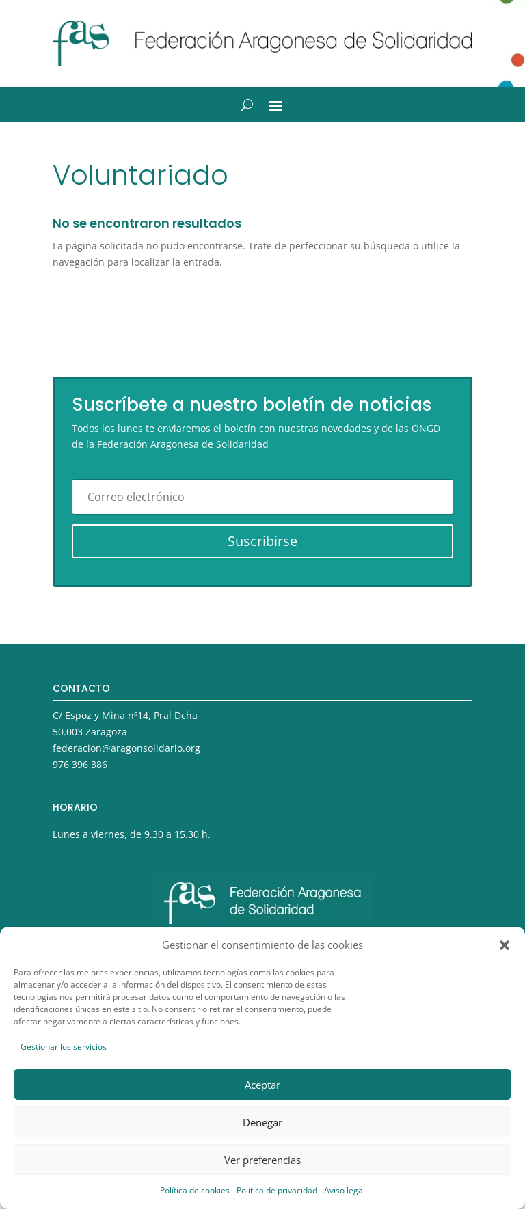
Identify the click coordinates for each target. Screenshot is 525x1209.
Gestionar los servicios (64, 1046)
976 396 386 (80, 764)
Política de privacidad (277, 1190)
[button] (504, 945)
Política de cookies (195, 1190)
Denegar (262, 1122)
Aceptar (262, 1084)
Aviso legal (344, 1190)
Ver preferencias (262, 1160)
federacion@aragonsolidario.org (126, 748)
